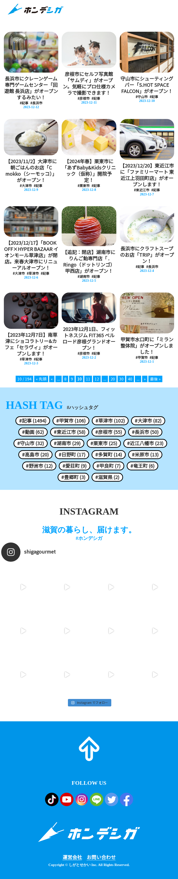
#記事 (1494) (32, 421)
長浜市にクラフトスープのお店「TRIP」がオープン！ (147, 254)
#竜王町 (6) (142, 466)
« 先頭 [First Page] (41, 379)
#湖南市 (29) (67, 443)
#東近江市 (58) (70, 432)
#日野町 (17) (72, 454)
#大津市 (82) (148, 421)
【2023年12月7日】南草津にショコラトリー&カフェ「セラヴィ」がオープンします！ (31, 344)
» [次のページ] (145, 379)
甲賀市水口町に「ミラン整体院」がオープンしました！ (146, 345)
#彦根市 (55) (108, 432)
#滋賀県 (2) (107, 477)
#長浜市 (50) (145, 432)
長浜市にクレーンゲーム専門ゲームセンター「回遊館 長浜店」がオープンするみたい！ (31, 87)
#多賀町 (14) (108, 454)
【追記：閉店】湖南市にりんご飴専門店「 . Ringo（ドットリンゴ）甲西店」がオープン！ (88, 261)
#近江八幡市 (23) (145, 443)
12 (97, 379)
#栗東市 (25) (103, 443)
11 (88, 379)
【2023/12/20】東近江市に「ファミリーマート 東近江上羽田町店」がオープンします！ (147, 174)
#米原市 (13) (145, 454)
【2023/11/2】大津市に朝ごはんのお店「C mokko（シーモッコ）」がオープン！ (31, 170)
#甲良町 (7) (108, 466)
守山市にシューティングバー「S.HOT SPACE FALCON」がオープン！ (146, 84)
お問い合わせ (101, 857)
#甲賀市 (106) (71, 421)
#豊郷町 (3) (73, 477)
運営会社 (72, 857)
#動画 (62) (33, 432)
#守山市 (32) (30, 443)
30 (121, 379)
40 (130, 379)
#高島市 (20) (35, 454)
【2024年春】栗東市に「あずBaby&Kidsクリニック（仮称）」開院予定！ (89, 170)
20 (113, 379)
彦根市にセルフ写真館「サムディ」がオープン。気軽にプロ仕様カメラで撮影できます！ (89, 83)
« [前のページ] (52, 379)
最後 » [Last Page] (155, 379)
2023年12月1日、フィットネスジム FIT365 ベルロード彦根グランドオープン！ (88, 338)
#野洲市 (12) (39, 466)
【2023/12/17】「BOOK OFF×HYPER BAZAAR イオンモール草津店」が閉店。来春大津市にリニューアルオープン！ (31, 255)
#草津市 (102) (110, 421)
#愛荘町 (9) (74, 466)
